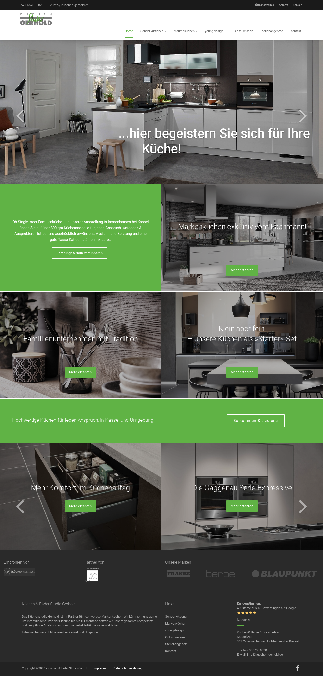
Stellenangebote (176, 644)
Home (129, 31)
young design (174, 630)
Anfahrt (283, 5)
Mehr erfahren (242, 270)
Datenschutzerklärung (128, 668)
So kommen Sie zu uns (255, 420)
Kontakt (297, 5)
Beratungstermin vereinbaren (79, 253)
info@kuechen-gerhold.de (68, 5)
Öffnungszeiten (264, 5)
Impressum (101, 668)
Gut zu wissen (175, 637)
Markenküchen (175, 623)
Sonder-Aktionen (176, 616)
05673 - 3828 (32, 5)
